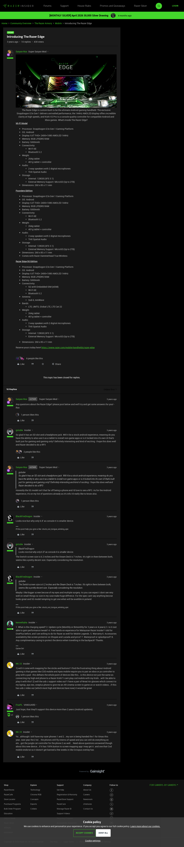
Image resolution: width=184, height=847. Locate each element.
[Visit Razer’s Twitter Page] (111, 804)
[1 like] (27, 414)
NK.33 (19, 663)
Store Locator (9, 799)
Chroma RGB (35, 794)
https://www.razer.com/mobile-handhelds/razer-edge (68, 347)
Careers (86, 794)
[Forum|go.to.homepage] (18, 6)
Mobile (58, 23)
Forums (47, 6)
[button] (175, 6)
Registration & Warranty (67, 794)
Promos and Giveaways (112, 6)
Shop (6, 785)
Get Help (60, 789)
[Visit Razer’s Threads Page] (111, 800)
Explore (33, 785)
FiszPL (19, 704)
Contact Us (88, 808)
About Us (87, 789)
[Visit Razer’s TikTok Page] (111, 814)
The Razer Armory (43, 23)
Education (8, 813)
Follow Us (114, 785)
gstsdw (19, 430)
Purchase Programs (12, 804)
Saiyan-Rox (21, 51)
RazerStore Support (65, 799)
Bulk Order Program (12, 808)
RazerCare (61, 804)
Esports (33, 804)
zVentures (87, 804)
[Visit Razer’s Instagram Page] (111, 795)
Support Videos (63, 813)
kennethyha (21, 622)
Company (87, 785)
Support (64, 6)
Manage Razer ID (64, 808)
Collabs (33, 808)
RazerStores (9, 789)
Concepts (34, 799)
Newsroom (87, 799)
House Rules (84, 6)
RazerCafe (8, 794)
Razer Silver (140, 6)
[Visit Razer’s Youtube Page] (111, 809)
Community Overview (20, 23)
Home (4, 23)
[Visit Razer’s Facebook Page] (111, 790)
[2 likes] (28, 451)
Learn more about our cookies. (145, 826)
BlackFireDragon (24, 516)
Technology (35, 789)
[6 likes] (29, 358)
